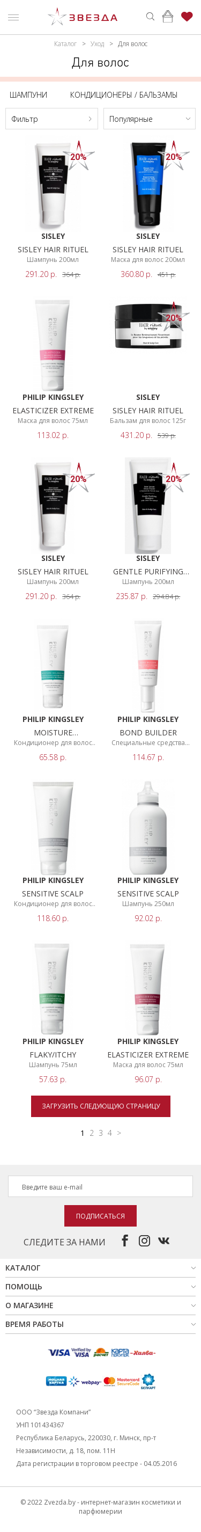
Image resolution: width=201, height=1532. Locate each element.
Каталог (65, 43)
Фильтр (24, 119)
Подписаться (100, 1216)
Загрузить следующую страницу (101, 1106)
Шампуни (28, 95)
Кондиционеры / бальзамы (124, 95)
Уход (97, 43)
